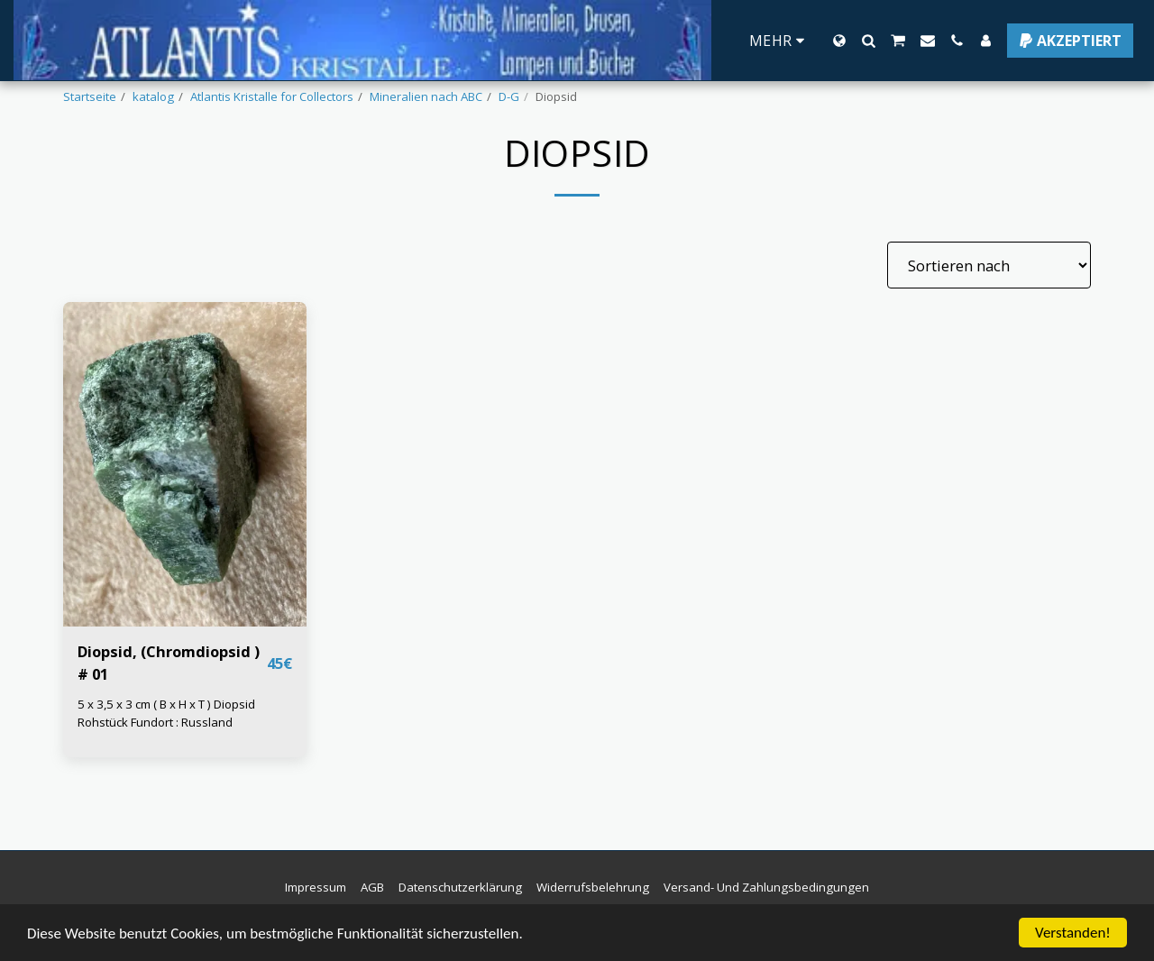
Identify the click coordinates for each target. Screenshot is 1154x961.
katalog (153, 96)
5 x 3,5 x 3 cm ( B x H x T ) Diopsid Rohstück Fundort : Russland (166, 713)
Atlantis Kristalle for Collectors (271, 96)
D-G (509, 96)
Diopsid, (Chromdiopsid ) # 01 (169, 662)
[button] (868, 40)
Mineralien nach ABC (426, 96)
